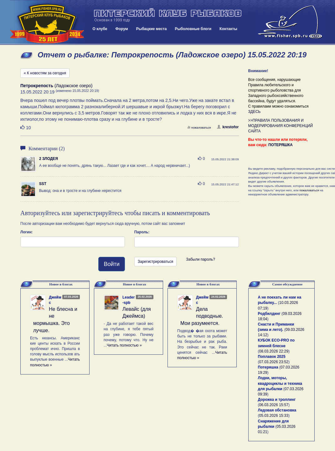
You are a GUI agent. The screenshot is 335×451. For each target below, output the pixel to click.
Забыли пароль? (200, 259)
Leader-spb (128, 300)
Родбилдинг (269, 313)
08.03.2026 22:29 (273, 351)
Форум (122, 29)
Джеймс (55, 300)
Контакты (228, 29)
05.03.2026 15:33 (273, 415)
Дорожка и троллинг (277, 399)
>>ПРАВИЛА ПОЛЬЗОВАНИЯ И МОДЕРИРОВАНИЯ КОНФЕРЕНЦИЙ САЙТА (280, 125)
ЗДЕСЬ (254, 111)
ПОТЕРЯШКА (280, 145)
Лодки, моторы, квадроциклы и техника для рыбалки (280, 383)
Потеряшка (268, 367)
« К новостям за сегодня (45, 73)
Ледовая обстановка (277, 410)
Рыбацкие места (151, 29)
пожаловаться (199, 127)
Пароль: (142, 232)
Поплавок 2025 (272, 356)
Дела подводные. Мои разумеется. (201, 316)
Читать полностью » (124, 345)
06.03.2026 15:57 (273, 405)
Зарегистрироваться (155, 261)
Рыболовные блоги (193, 29)
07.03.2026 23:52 (273, 362)
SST (42, 184)
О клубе (100, 29)
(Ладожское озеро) (56, 85)
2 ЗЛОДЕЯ (48, 159)
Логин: (26, 232)
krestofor (228, 127)
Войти (111, 264)
